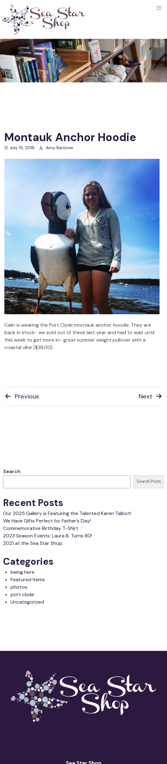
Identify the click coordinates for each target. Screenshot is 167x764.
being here (22, 572)
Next (151, 396)
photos (19, 587)
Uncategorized (27, 602)
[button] (159, 8)
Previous (21, 396)
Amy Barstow (59, 147)
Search (11, 471)
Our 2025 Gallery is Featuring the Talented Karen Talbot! (67, 513)
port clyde (22, 594)
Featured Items (28, 579)
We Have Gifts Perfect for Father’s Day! (47, 521)
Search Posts (149, 481)
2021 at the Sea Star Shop (32, 543)
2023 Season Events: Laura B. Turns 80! (47, 535)
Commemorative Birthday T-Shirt (40, 528)
